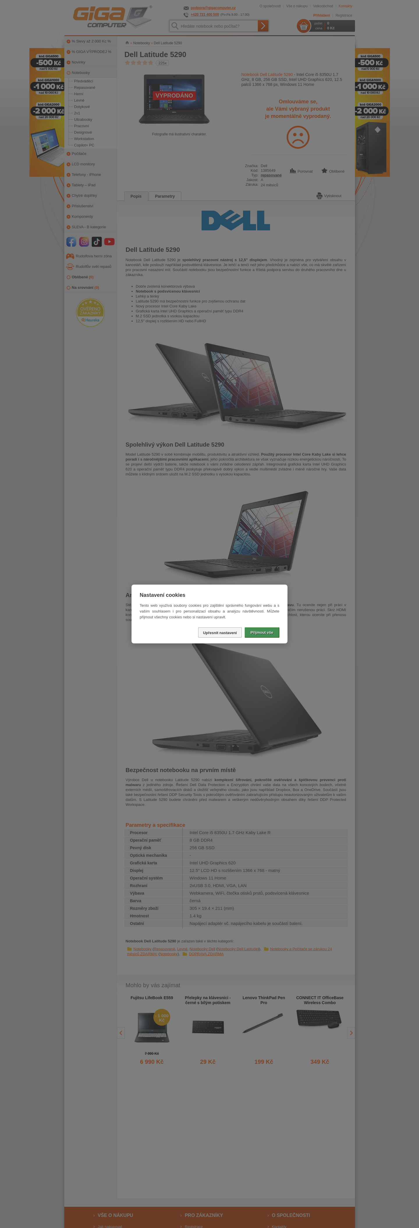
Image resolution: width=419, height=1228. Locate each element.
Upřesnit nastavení (220, 633)
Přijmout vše (262, 632)
